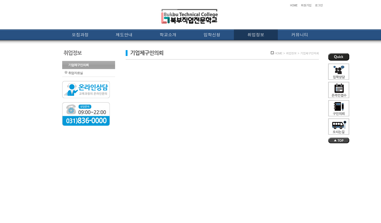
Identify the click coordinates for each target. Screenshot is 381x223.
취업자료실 (75, 73)
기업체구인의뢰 (78, 65)
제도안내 (124, 35)
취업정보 (255, 35)
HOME (293, 5)
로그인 (319, 5)
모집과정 (80, 35)
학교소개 (168, 35)
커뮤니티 (299, 35)
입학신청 (211, 35)
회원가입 (306, 5)
